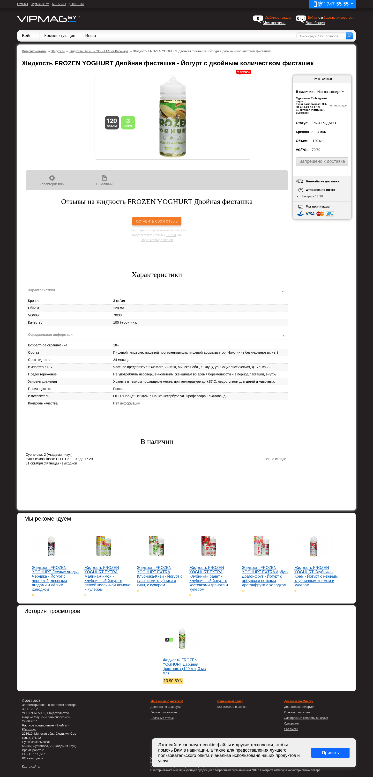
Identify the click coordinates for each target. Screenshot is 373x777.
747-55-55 (333, 4)
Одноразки (291, 723)
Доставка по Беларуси (299, 707)
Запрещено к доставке (322, 161)
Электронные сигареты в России (306, 718)
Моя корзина (274, 23)
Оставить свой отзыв (157, 221)
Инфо (90, 36)
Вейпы (28, 36)
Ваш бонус (315, 23)
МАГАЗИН (59, 4)
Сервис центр (40, 4)
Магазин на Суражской (166, 701)
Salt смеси (291, 729)
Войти (171, 235)
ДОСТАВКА (76, 4)
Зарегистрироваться (339, 17)
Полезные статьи (161, 718)
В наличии (104, 180)
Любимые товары (278, 17)
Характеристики (52, 180)
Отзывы (22, 4)
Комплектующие (59, 36)
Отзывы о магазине (297, 712)
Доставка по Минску (298, 701)
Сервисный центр (230, 701)
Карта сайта (30, 766)
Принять (330, 752)
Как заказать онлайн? (231, 707)
